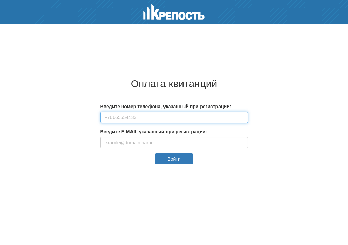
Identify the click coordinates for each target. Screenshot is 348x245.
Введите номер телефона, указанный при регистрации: (165, 106)
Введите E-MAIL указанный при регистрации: (153, 131)
